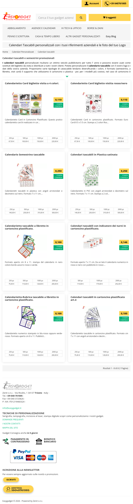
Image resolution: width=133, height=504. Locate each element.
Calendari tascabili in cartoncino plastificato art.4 (98, 298)
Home (5, 51)
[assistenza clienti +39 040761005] (115, 3)
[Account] (91, 3)
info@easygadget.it (11, 408)
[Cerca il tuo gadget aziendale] (81, 17)
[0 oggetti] (110, 17)
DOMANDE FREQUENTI (12, 419)
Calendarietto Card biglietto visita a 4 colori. (32, 83)
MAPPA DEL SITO (10, 427)
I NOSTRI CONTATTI (11, 423)
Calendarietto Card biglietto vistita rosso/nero (99, 83)
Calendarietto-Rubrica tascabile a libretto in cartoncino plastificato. (32, 298)
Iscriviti (11, 479)
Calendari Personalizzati (23, 51)
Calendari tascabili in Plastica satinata (94, 154)
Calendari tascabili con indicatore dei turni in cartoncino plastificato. (98, 227)
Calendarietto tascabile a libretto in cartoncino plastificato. (27, 227)
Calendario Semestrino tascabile (24, 154)
